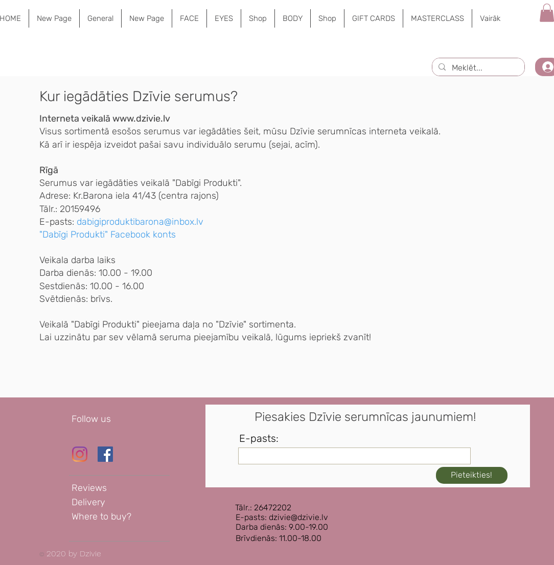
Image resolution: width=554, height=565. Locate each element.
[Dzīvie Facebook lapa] (105, 454)
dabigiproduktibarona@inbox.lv (140, 221)
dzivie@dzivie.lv (298, 517)
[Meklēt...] (477, 68)
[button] (189, 18)
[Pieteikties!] (471, 475)
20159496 (80, 209)
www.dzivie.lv (141, 118)
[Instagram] (79, 454)
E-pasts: (259, 438)
